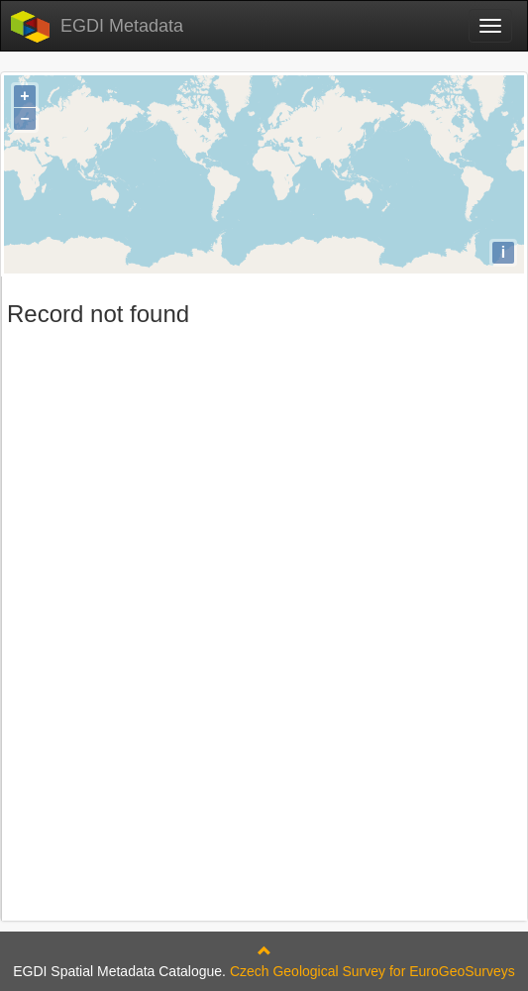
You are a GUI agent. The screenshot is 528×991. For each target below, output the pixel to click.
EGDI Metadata (121, 26)
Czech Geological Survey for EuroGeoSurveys (372, 971)
